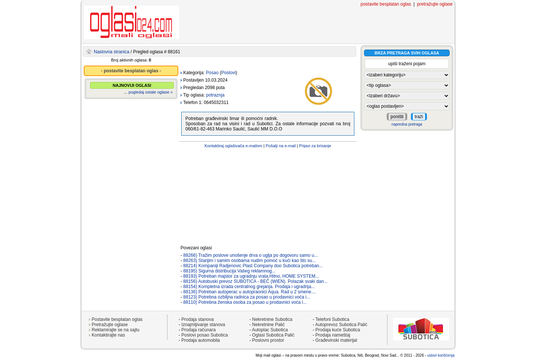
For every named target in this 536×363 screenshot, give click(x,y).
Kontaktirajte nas (108, 335)
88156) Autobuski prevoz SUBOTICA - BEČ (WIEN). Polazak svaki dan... (255, 281)
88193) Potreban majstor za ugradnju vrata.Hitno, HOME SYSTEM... (251, 276)
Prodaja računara (198, 329)
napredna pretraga (407, 124)
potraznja (215, 95)
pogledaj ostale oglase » (150, 92)
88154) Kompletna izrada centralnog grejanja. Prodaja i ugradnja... (249, 286)
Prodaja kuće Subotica (337, 329)
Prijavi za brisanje (315, 145)
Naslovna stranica (111, 51)
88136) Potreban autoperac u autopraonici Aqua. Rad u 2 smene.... (249, 291)
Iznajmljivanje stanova (203, 324)
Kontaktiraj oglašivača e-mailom (233, 145)
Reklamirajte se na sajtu (115, 329)
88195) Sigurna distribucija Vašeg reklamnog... (229, 271)
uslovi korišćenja (440, 355)
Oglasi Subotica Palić (273, 335)
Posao (212, 72)
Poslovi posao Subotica (204, 335)
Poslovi (228, 72)
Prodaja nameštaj (332, 335)
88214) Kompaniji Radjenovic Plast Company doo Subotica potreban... (253, 265)
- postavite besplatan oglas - (131, 70)
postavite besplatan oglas (386, 4)
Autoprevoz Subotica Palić (341, 324)
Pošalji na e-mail (281, 145)
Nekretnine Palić (268, 324)
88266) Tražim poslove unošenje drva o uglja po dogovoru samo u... (250, 255)
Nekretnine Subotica (272, 319)
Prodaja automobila (200, 340)
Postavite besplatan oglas (117, 319)
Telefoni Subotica (332, 319)
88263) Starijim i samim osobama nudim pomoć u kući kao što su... (249, 260)
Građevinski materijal (336, 340)
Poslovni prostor (268, 340)
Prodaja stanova (197, 319)
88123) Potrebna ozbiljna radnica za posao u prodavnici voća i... (246, 297)
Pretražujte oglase (110, 324)
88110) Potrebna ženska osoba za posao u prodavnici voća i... (245, 302)
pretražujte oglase (435, 4)
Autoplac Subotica (270, 329)
